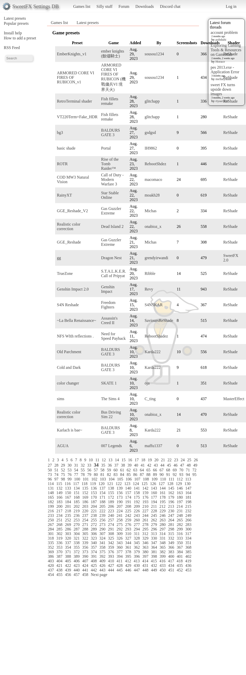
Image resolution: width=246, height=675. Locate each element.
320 (68, 538)
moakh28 (152, 195)
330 (154, 538)
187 (94, 502)
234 (59, 515)
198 (188, 502)
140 (128, 488)
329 (145, 538)
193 (145, 502)
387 (59, 556)
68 (168, 470)
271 (85, 524)
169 (85, 497)
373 (85, 552)
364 (154, 547)
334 (188, 538)
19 (150, 460)
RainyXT (64, 195)
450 (163, 570)
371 (68, 552)
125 (144, 483)
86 (135, 474)
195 (163, 502)
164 (188, 493)
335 (51, 543)
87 (142, 474)
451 (171, 570)
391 (94, 556)
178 (163, 497)
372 (77, 552)
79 (89, 474)
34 (96, 465)
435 (180, 565)
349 (171, 543)
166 (59, 497)
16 (130, 460)
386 (51, 556)
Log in (231, 6)
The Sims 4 (110, 399)
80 (96, 474)
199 (51, 506)
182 (51, 502)
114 (51, 483)
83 (116, 474)
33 (89, 465)
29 (63, 465)
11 (97, 460)
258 (120, 520)
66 (155, 470)
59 (109, 470)
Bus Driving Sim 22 (111, 414)
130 (187, 483)
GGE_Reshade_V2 (72, 211)
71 (188, 470)
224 (120, 511)
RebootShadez (156, 336)
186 (85, 502)
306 (94, 534)
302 (59, 534)
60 (116, 470)
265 (180, 520)
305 (85, 534)
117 (76, 483)
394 (120, 556)
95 (194, 474)
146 (180, 488)
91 (168, 474)
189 (111, 502)
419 (188, 561)
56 (89, 470)
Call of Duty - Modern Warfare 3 (112, 179)
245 (154, 515)
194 (154, 502)
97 (56, 479)
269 (68, 524)
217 (59, 511)
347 (154, 543)
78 (83, 474)
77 (76, 474)
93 (181, 474)
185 (77, 502)
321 (77, 538)
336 (59, 543)
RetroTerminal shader (74, 101)
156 (120, 493)
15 (123, 460)
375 (102, 552)
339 (85, 543)
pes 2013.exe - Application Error (225, 69)
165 (51, 497)
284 (51, 529)
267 (51, 524)
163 (180, 493)
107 (137, 479)
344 (128, 543)
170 (94, 497)
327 (128, 538)
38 (123, 465)
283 (188, 524)
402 (188, 556)
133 (68, 488)
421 (59, 565)
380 (145, 552)
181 (188, 497)
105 (120, 479)
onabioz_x (153, 226)
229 (163, 511)
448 (145, 570)
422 (68, 565)
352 (51, 547)
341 (102, 543)
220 (85, 511)
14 (117, 460)
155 (111, 493)
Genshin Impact (108, 289)
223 (111, 511)
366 (171, 547)
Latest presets (15, 18)
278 (145, 524)
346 (145, 543)
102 (94, 479)
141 (137, 488)
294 (137, 529)
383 (171, 552)
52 (63, 470)
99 (70, 479)
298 (171, 529)
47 (182, 465)
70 (181, 470)
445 (120, 570)
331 (163, 538)
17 (137, 460)
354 (68, 547)
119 (93, 483)
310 (128, 534)
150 (68, 493)
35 (103, 465)
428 (120, 565)
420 (51, 565)
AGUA (63, 446)
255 (94, 520)
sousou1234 (154, 54)
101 (86, 479)
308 (111, 534)
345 (137, 543)
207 (120, 506)
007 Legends (111, 446)
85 (129, 474)
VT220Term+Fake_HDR (77, 117)
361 (128, 547)
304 (77, 534)
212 (162, 506)
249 (188, 515)
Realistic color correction (68, 226)
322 (85, 538)
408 (94, 561)
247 (171, 515)
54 (76, 470)
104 (111, 479)
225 (128, 511)
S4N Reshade (68, 305)
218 (68, 511)
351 (188, 543)
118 (84, 483)
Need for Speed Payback (113, 336)
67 (162, 470)
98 (63, 479)
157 (128, 493)
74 (56, 474)
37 (116, 465)
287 (77, 529)
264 (171, 520)
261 (145, 520)
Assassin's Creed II (109, 320)
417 (171, 561)
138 (111, 488)
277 (137, 524)
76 (70, 474)
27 (50, 465)
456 (68, 574)
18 (143, 460)
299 (180, 529)
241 (120, 515)
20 (156, 460)
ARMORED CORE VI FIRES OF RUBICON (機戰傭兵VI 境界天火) (113, 77)
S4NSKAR (154, 305)
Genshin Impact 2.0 (73, 289)
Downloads (144, 6)
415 (154, 561)
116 (68, 483)
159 (145, 493)
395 (128, 556)
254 (85, 520)
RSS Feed (12, 47)
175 (137, 497)
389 (77, 556)
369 (51, 552)
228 (154, 511)
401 (180, 556)
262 (154, 520)
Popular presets (16, 23)
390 (85, 556)
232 (188, 511)
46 (175, 465)
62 (129, 470)
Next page (99, 574)
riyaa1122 (222, 101)
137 (102, 488)
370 (59, 552)
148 (51, 493)
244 (145, 515)
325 (111, 538)
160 (154, 493)
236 (77, 515)
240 (111, 515)
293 (128, 529)
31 (76, 465)
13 (110, 460)
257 (111, 520)
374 (94, 552)
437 (51, 570)
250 (51, 520)
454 (51, 574)
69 (175, 470)
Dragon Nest (111, 258)
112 (180, 479)
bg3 (60, 132)
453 (188, 570)
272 (94, 524)
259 (128, 520)
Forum (124, 6)
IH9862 (151, 148)
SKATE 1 (109, 383)
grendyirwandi (156, 258)
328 (137, 538)
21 (163, 460)
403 (51, 561)
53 (70, 470)
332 (171, 538)
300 (188, 529)
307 (102, 534)
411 (119, 561)
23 (176, 460)
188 (102, 502)
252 (68, 520)
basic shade (66, 148)
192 (137, 502)
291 (111, 529)
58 (102, 470)
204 (94, 506)
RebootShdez (155, 164)
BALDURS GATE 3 (110, 132)
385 (188, 552)
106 (129, 479)
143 (154, 488)
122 (119, 483)
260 (137, 520)
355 (77, 547)
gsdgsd (150, 132)
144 (163, 488)
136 (94, 488)
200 (59, 506)
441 (85, 570)
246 (163, 515)
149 (59, 493)
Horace (220, 61)
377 (120, 552)
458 (85, 574)
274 (111, 524)
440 (77, 570)
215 (188, 506)
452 (180, 570)
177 (154, 497)
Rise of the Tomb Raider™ (110, 164)
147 (188, 488)
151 (77, 493)
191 (128, 502)
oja (147, 383)
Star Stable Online (110, 195)
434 (171, 565)
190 (120, 502)
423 (77, 565)
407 (85, 561)
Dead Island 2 (112, 226)
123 (127, 483)
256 (102, 520)
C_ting (150, 399)
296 (154, 529)
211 (154, 506)
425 (94, 565)
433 (163, 565)
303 (68, 534)
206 (111, 506)
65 (148, 470)
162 (171, 493)
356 (85, 547)
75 (63, 474)
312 (145, 534)
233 (51, 515)
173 (120, 497)
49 (195, 465)
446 (128, 570)
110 (163, 479)
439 (68, 570)
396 (137, 556)
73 (50, 474)
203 (85, 506)
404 (59, 561)
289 (94, 529)
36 (110, 465)
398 (154, 556)
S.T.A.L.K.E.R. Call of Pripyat (113, 273)
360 (120, 547)
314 (162, 534)
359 (111, 547)
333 (180, 538)
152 (85, 493)
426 (102, 565)
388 (68, 556)
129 (179, 483)
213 (171, 506)
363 (145, 547)
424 (85, 565)
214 (179, 506)
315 (171, 534)
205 (102, 506)
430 (137, 565)
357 (94, 547)
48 (189, 465)
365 (163, 547)
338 (77, 543)
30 (70, 465)
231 (180, 511)
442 (94, 570)
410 (111, 561)
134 (77, 488)
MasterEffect (233, 399)
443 (102, 570)
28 (56, 465)
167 (68, 497)
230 (171, 511)
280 (163, 524)
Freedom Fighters (108, 304)
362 (137, 547)
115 (59, 483)
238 (94, 515)
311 (137, 534)
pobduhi (220, 39)
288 (85, 529)
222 (102, 511)
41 (143, 465)
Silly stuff (105, 6)
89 (155, 474)
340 (94, 543)
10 (91, 460)
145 (171, 488)
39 (129, 465)
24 (183, 460)
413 (136, 561)
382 (163, 552)
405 (68, 561)
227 (145, 511)
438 (59, 570)
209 (137, 506)
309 (120, 534)
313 (154, 534)
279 (154, 524)
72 (194, 470)
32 (83, 465)
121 (110, 483)
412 (128, 561)
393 (111, 556)
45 (169, 465)
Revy (149, 289)
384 (180, 552)
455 (59, 574)
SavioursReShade (159, 320)
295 (145, 529)
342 (111, 543)
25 (189, 460)
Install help (13, 33)
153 (94, 493)
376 (111, 552)
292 (120, 529)
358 (102, 547)
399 (163, 556)
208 (128, 506)
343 (120, 543)
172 (111, 497)
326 (120, 538)
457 (77, 574)
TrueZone (65, 273)
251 (59, 520)
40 (136, 465)
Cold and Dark (69, 367)
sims (60, 399)
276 (128, 524)
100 (77, 479)
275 (120, 524)
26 (196, 460)
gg (59, 258)
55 (83, 470)
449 (154, 570)
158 (137, 493)
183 (59, 502)
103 (103, 479)
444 (111, 570)
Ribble (150, 273)
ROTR (62, 164)
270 (77, 524)
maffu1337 (153, 446)
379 (137, 552)
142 (145, 488)
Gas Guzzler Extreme (111, 210)
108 (146, 479)
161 (163, 493)
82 (109, 474)
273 (102, 524)
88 (148, 474)
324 (102, 538)
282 (180, 524)
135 (85, 488)
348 (163, 543)
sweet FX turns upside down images (223, 89)
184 (68, 502)
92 (175, 474)
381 (154, 552)
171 (102, 497)
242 (128, 515)
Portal (106, 148)
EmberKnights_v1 (71, 54)
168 (77, 497)
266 (188, 520)
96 (50, 479)
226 (137, 511)
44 (162, 465)
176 (145, 497)
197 (180, 502)
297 (163, 529)
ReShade (230, 54)
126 (153, 483)
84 (122, 474)
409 (102, 561)
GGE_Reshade (69, 242)
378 (128, 552)
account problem (224, 32)
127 (162, 483)
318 (51, 538)
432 (154, 565)
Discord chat (170, 6)
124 (136, 483)
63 (135, 470)
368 (188, 547)
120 (101, 483)
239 (102, 515)
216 (51, 511)
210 (145, 506)
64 (142, 470)
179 (171, 497)
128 (170, 483)
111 (171, 479)
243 (137, 515)
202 (77, 506)
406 (77, 561)
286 (68, 529)
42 (149, 465)
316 (179, 534)
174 (128, 497)
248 (180, 515)
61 (122, 470)
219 (77, 511)
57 (96, 470)
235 (68, 515)
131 (51, 488)
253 (77, 520)
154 (102, 493)
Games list (82, 6)
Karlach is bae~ (69, 430)
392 (102, 556)
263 (163, 520)
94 (188, 474)
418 (179, 561)
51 (56, 470)
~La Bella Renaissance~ (76, 320)
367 (180, 547)
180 (180, 497)
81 (102, 474)
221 (94, 511)
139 (120, 488)
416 (162, 561)
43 (156, 465)
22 (169, 460)
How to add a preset (20, 38)
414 (145, 561)
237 (85, 515)
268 (59, 524)
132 (59, 488)
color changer (68, 383)
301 (51, 534)
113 (188, 479)
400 (171, 556)
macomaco (153, 179)
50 (50, 470)
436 (188, 565)
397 (145, 556)
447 (137, 570)
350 (180, 543)
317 (188, 534)
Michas (150, 211)
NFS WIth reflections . (75, 336)
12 (104, 460)
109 (154, 479)
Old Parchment (69, 352)
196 (171, 502)
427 (111, 565)
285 (59, 529)
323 (94, 538)
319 (59, 538)
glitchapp (152, 101)
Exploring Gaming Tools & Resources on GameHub (226, 50)
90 (162, 474)
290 (102, 529)
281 (171, 524)
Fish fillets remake (109, 101)
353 (59, 547)
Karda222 (153, 352)
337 (68, 543)
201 (68, 506)
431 (145, 565)
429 (128, 565)
